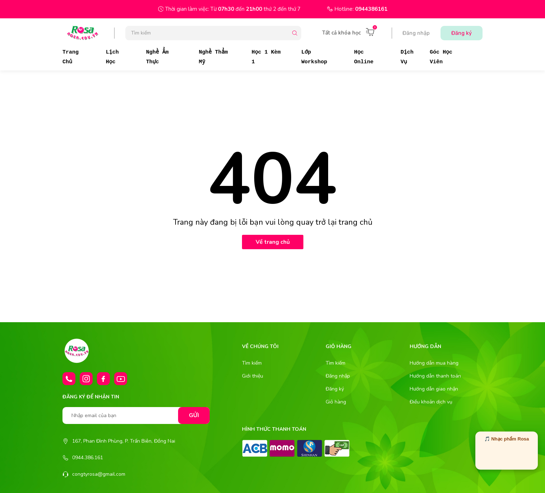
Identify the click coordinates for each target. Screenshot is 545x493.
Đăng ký (461, 33)
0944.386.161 (87, 457)
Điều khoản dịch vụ (431, 401)
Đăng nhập (416, 33)
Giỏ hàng (336, 401)
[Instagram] (86, 378)
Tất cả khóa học (341, 32)
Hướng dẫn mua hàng (434, 363)
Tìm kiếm (252, 363)
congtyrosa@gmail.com (98, 474)
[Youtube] (120, 378)
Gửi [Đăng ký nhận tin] (194, 415)
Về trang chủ (273, 242)
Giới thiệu (252, 376)
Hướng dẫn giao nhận (434, 388)
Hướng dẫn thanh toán (435, 376)
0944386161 (371, 9)
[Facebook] (103, 378)
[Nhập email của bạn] (136, 415)
